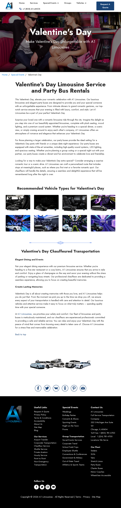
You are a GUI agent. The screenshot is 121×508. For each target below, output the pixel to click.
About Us (38, 424)
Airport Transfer (41, 439)
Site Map (38, 427)
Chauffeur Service (42, 445)
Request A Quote (105, 6)
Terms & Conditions (42, 417)
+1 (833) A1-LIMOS (29, 8)
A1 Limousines (25, 314)
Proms (65, 429)
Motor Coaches (97, 471)
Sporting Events (69, 422)
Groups (66, 2)
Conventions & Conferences (74, 454)
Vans (93, 457)
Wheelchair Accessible (101, 475)
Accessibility (39, 420)
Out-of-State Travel (70, 461)
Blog (36, 430)
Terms (78, 496)
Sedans (94, 450)
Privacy (86, 496)
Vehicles (79, 2)
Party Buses (96, 464)
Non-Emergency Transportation (41, 463)
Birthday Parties (69, 415)
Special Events (49, 2)
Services (33, 2)
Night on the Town (70, 425)
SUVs (93, 454)
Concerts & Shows (70, 418)
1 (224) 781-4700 (104, 436)
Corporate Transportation (45, 442)
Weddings (66, 411)
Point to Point (40, 458)
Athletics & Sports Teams (73, 464)
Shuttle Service (40, 449)
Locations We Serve (99, 440)
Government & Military (72, 457)
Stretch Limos (97, 461)
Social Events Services (72, 440)
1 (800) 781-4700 (107, 432)
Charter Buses (97, 468)
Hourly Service (40, 455)
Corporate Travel (69, 443)
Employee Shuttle (70, 450)
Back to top (20, 334)
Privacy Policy (40, 414)
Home (21, 2)
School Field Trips (70, 447)
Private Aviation (41, 452)
